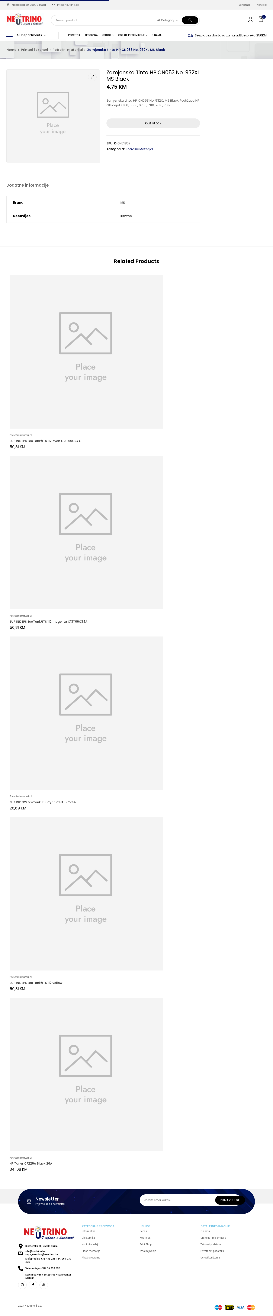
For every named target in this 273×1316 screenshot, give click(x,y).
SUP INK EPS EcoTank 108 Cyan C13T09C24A (43, 803)
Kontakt (262, 5)
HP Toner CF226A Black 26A (31, 1164)
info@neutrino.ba (68, 5)
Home (11, 50)
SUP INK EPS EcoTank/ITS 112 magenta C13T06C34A (48, 622)
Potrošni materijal (67, 50)
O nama (244, 5)
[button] (261, 19)
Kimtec (126, 216)
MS (123, 203)
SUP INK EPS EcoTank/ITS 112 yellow (36, 983)
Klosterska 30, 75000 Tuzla (26, 5)
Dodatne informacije (27, 185)
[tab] (27, 186)
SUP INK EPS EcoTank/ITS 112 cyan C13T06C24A (45, 441)
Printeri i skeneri (34, 50)
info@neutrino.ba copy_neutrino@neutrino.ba (41, 1253)
